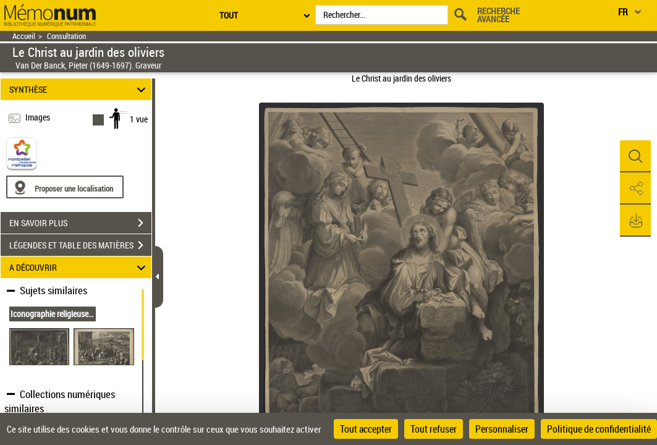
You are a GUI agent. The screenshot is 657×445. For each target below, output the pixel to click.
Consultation (66, 36)
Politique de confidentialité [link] (599, 429)
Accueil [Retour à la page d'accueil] (23, 36)
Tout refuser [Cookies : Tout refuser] (433, 429)
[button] (635, 156)
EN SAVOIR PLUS (80, 223)
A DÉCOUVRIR (79, 267)
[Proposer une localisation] (65, 187)
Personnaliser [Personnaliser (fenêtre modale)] (501, 429)
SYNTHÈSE (79, 89)
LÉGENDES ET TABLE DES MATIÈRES (80, 245)
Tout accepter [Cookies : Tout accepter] (366, 429)
